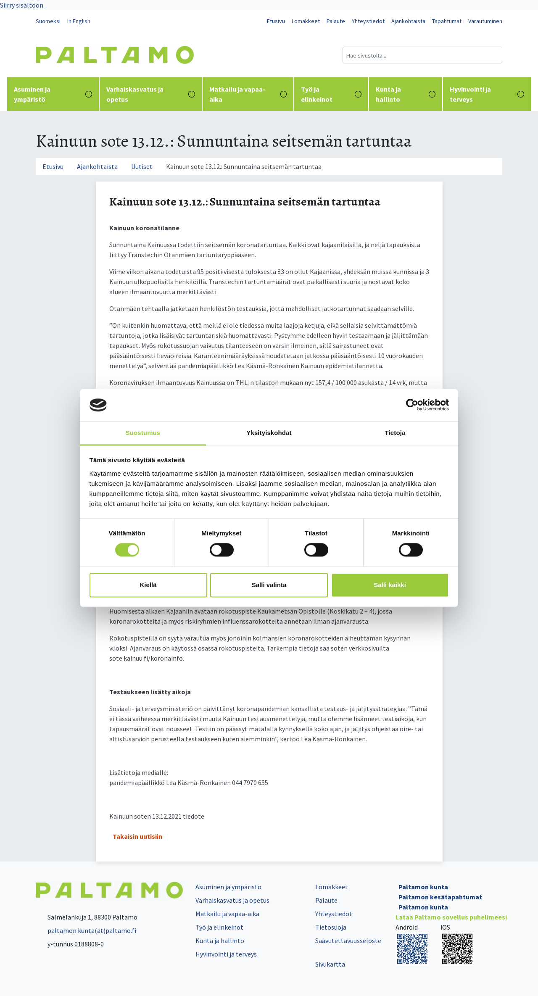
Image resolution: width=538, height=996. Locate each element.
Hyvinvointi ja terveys (487, 94)
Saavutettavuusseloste (348, 940)
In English (78, 21)
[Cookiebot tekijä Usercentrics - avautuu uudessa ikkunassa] (412, 405)
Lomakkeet (306, 21)
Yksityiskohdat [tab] (268, 432)
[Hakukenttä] (422, 55)
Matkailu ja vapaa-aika (248, 94)
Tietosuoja (330, 927)
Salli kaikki (390, 584)
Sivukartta (330, 964)
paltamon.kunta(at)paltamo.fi (86, 930)
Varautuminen (485, 21)
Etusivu (276, 21)
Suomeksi (48, 21)
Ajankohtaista (408, 21)
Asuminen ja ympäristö (53, 94)
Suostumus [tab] (143, 432)
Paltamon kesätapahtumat (440, 897)
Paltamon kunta (423, 887)
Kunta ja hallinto (405, 94)
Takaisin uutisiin (137, 836)
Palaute (336, 21)
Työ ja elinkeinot (331, 94)
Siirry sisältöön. (22, 5)
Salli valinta (269, 584)
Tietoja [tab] (395, 432)
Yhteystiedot (368, 21)
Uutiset (142, 166)
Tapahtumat (447, 21)
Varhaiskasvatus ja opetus (150, 94)
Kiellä (148, 584)
